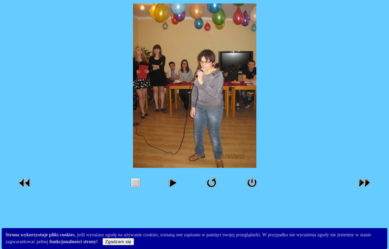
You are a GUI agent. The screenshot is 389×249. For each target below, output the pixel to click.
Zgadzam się (118, 241)
